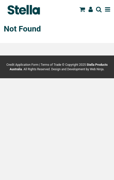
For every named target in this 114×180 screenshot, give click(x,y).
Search (99, 9)
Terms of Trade (51, 64)
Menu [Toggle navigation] (107, 9)
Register (90, 9)
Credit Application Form (22, 64)
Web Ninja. (97, 69)
